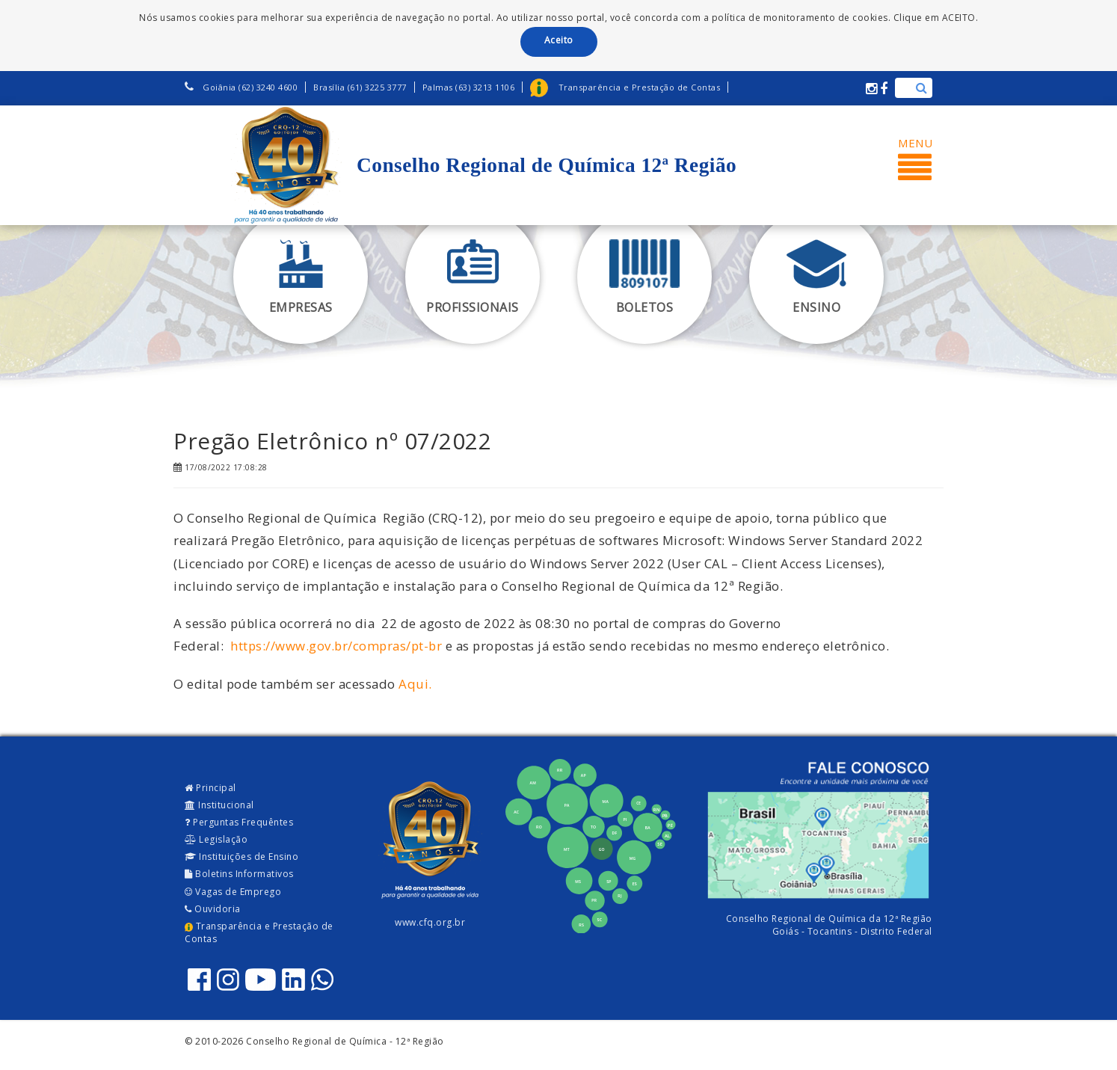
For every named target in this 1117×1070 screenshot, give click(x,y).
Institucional (219, 805)
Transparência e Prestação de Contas (259, 932)
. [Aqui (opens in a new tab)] (430, 683)
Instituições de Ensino (241, 856)
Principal (210, 787)
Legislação (216, 839)
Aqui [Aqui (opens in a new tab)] (413, 683)
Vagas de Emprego (233, 891)
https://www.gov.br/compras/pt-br (336, 645)
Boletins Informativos (239, 873)
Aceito (558, 40)
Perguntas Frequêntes (239, 822)
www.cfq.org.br (430, 922)
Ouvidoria (213, 909)
